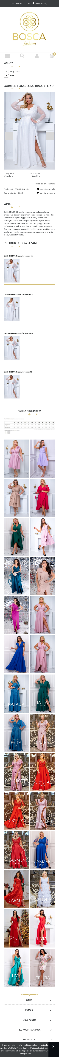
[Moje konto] (37, 55)
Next (50, 136)
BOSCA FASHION (22, 189)
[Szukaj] (22, 55)
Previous (9, 136)
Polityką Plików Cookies (19, 1048)
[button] (7, 55)
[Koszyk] (51, 55)
